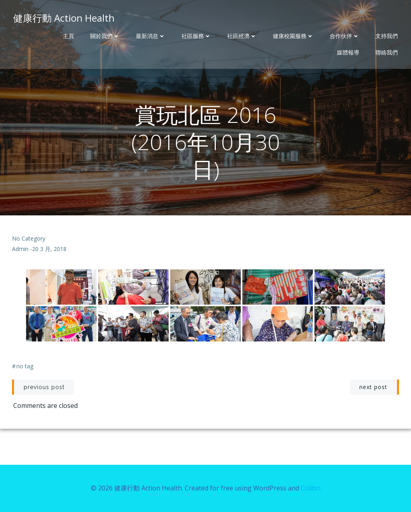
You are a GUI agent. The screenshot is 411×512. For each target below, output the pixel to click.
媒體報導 (348, 52)
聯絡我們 (386, 52)
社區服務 (196, 36)
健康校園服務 (293, 36)
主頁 (68, 36)
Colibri (310, 488)
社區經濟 (242, 36)
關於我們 (105, 36)
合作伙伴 (344, 36)
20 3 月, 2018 (49, 249)
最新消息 (150, 36)
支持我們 (386, 36)
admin (20, 249)
